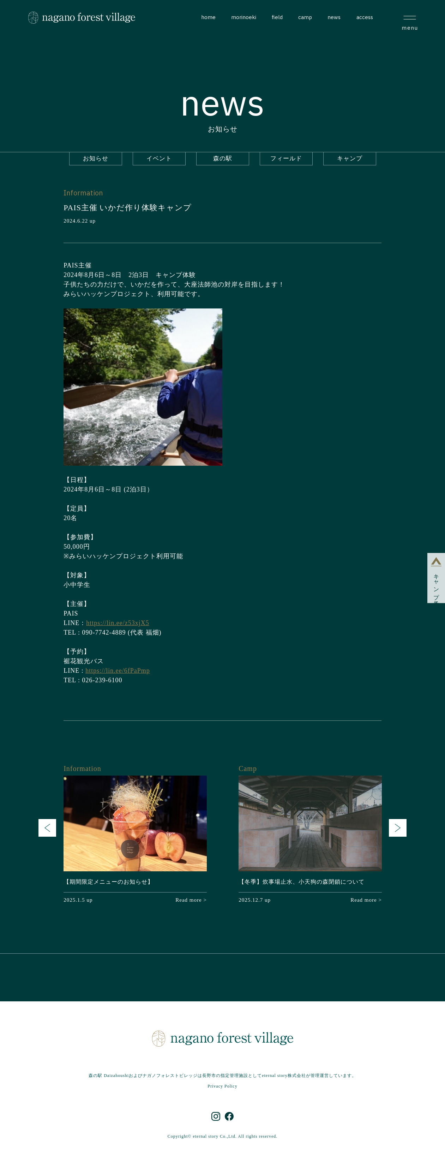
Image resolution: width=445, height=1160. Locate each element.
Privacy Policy (222, 1086)
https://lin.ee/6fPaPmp (117, 670)
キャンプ (349, 158)
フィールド (286, 158)
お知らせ (95, 158)
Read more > (191, 900)
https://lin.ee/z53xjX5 (117, 622)
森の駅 (222, 158)
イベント (159, 158)
